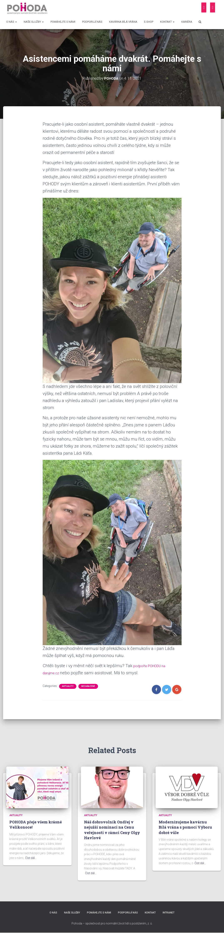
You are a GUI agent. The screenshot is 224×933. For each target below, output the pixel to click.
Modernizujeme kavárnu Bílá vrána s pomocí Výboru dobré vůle (185, 827)
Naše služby (34, 21)
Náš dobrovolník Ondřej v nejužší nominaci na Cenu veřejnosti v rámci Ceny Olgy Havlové (112, 829)
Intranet (171, 912)
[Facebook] (203, 7)
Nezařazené (88, 686)
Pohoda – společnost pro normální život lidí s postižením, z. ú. (112, 923)
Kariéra (186, 21)
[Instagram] (212, 7)
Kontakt (167, 21)
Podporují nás (92, 21)
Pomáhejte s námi (63, 21)
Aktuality (67, 686)
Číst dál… (31, 858)
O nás (11, 21)
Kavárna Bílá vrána (123, 21)
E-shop (148, 21)
